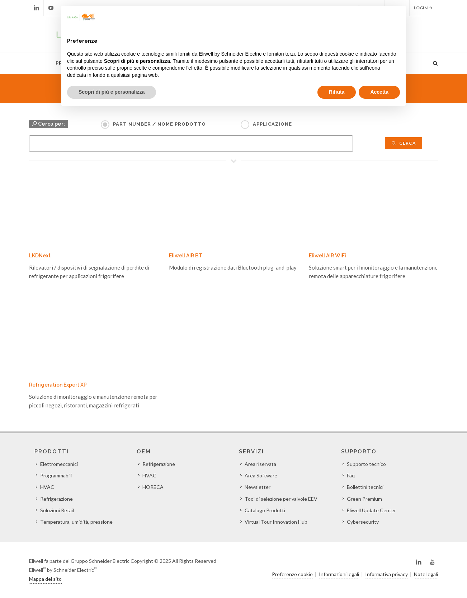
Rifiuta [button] (337, 92)
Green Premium (364, 499)
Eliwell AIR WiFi (327, 255)
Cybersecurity (363, 522)
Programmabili (56, 475)
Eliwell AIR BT (185, 255)
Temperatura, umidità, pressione (76, 522)
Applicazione (272, 124)
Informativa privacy (386, 574)
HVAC (47, 487)
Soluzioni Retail (57, 510)
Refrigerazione (56, 499)
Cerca (403, 143)
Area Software (261, 475)
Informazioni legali (339, 574)
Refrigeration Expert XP (58, 385)
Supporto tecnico (366, 464)
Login (423, 8)
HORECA (153, 487)
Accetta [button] (379, 92)
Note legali (426, 574)
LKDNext (40, 255)
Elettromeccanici (59, 464)
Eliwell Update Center (371, 510)
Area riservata (260, 464)
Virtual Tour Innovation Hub (276, 522)
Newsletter (257, 487)
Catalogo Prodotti (265, 510)
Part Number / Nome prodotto (159, 124)
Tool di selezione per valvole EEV (281, 499)
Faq (351, 475)
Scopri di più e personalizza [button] (112, 92)
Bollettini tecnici (365, 487)
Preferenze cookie (292, 574)
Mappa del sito (45, 579)
